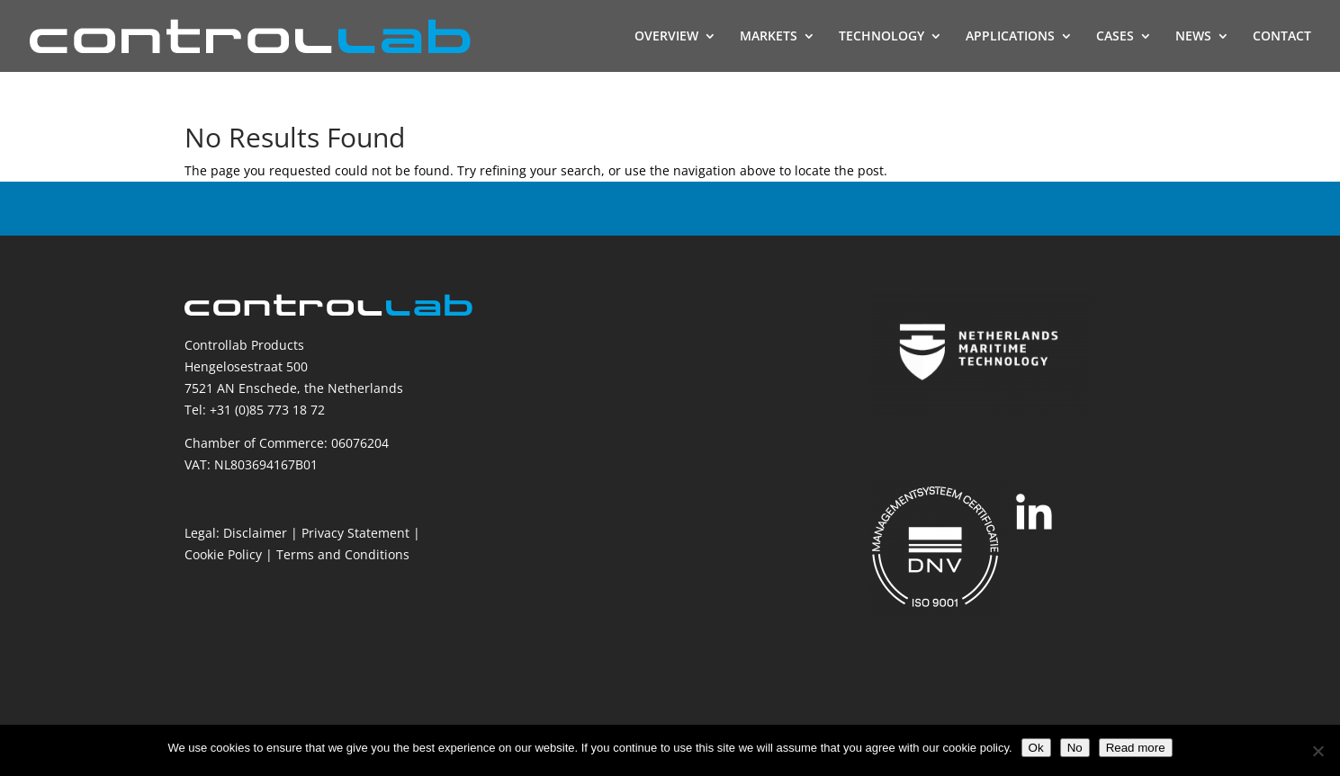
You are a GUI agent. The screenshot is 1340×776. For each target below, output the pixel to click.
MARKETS (768, 37)
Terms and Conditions (342, 554)
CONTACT (1282, 37)
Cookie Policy (223, 554)
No (1075, 747)
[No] (1318, 751)
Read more (1135, 747)
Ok (1036, 747)
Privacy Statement (355, 532)
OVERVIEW (666, 37)
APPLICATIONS (1010, 37)
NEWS (1193, 37)
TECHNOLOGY (881, 37)
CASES (1115, 37)
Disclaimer (255, 532)
